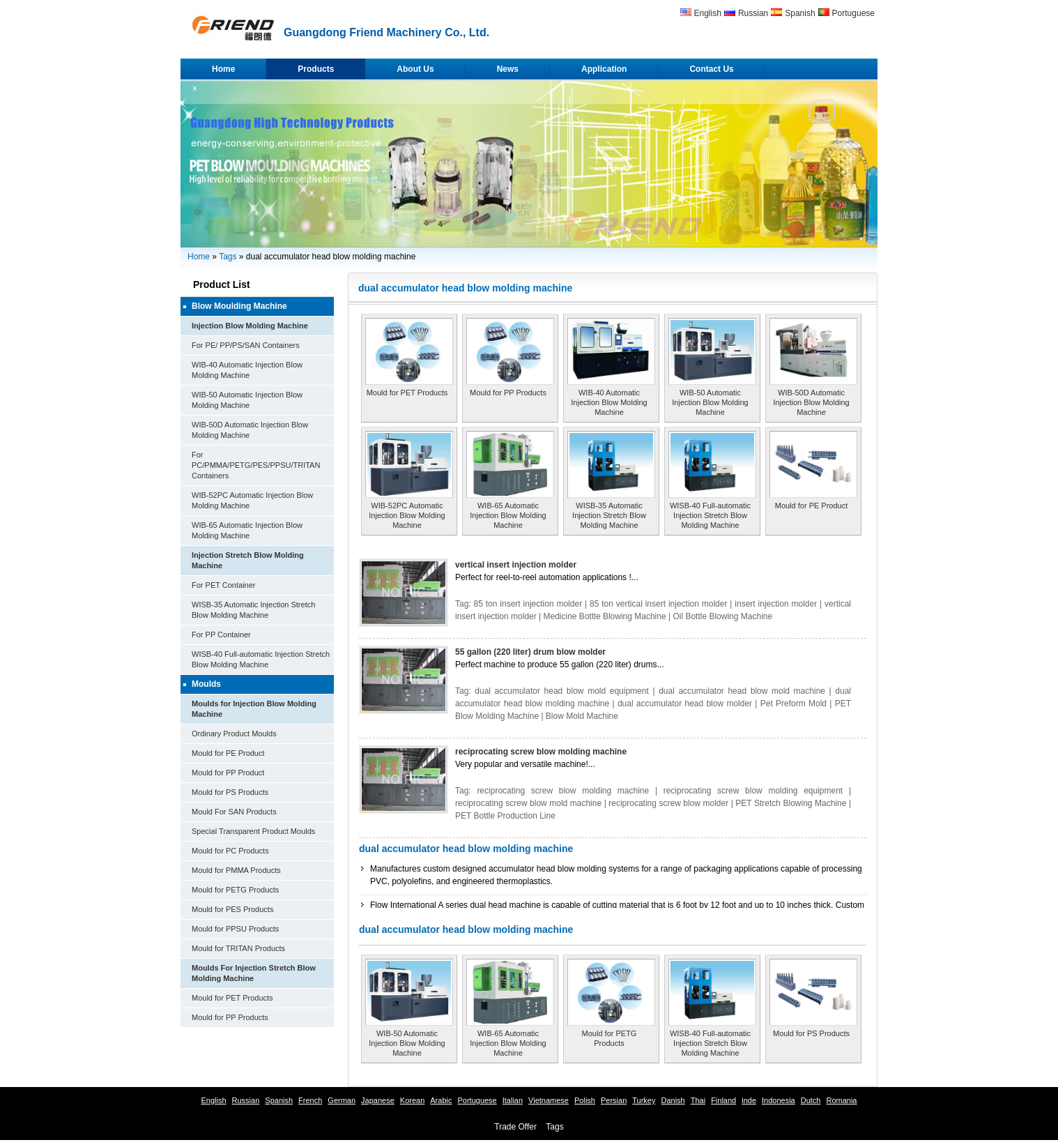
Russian (753, 13)
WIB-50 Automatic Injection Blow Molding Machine (710, 402)
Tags (227, 256)
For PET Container (224, 585)
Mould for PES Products (232, 909)
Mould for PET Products (232, 998)
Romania (841, 1100)
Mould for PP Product (228, 772)
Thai (698, 1100)
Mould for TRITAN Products (238, 948)
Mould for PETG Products (235, 890)
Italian (513, 1100)
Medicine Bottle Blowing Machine (605, 616)
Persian (614, 1100)
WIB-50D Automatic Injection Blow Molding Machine (811, 402)
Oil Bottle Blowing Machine (722, 616)
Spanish (800, 13)
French (310, 1100)
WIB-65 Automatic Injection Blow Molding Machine (508, 515)
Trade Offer (515, 1127)
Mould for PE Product (228, 753)
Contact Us (711, 69)
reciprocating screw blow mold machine (528, 803)
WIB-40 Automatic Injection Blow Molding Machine (609, 402)
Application (604, 69)
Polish (584, 1100)
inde (749, 1100)
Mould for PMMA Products (236, 870)
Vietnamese (548, 1100)
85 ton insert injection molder (528, 604)
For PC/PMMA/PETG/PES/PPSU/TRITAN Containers (256, 465)
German (341, 1100)
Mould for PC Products (230, 850)
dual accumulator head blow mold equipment (562, 691)
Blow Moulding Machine (239, 306)
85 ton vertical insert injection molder (658, 604)
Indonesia (778, 1100)
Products (316, 69)
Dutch (811, 1100)
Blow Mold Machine (582, 716)
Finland (723, 1100)
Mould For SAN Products (234, 811)
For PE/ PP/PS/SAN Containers (246, 345)
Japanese (377, 1100)
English (707, 13)
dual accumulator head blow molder (685, 703)
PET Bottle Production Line (505, 816)
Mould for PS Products (230, 792)
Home (223, 69)
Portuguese (853, 13)
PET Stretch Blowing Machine (790, 803)
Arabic (441, 1100)
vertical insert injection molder (515, 565)
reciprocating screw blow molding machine (541, 752)
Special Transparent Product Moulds (253, 831)
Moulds (206, 684)
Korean (412, 1100)
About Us (415, 69)
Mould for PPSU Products (235, 929)
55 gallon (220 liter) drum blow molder (530, 652)
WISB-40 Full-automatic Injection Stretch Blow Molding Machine (710, 515)
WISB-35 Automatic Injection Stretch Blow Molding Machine (609, 515)
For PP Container (221, 634)
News (508, 69)
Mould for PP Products (230, 1017)
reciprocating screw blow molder (668, 803)
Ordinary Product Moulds (234, 733)
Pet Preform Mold (793, 703)
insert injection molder (776, 604)
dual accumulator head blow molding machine (466, 848)
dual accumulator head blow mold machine (742, 691)
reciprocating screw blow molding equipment (753, 791)
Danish (672, 1100)
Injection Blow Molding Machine (250, 325)
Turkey (643, 1100)
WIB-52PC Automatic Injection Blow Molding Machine (407, 515)
